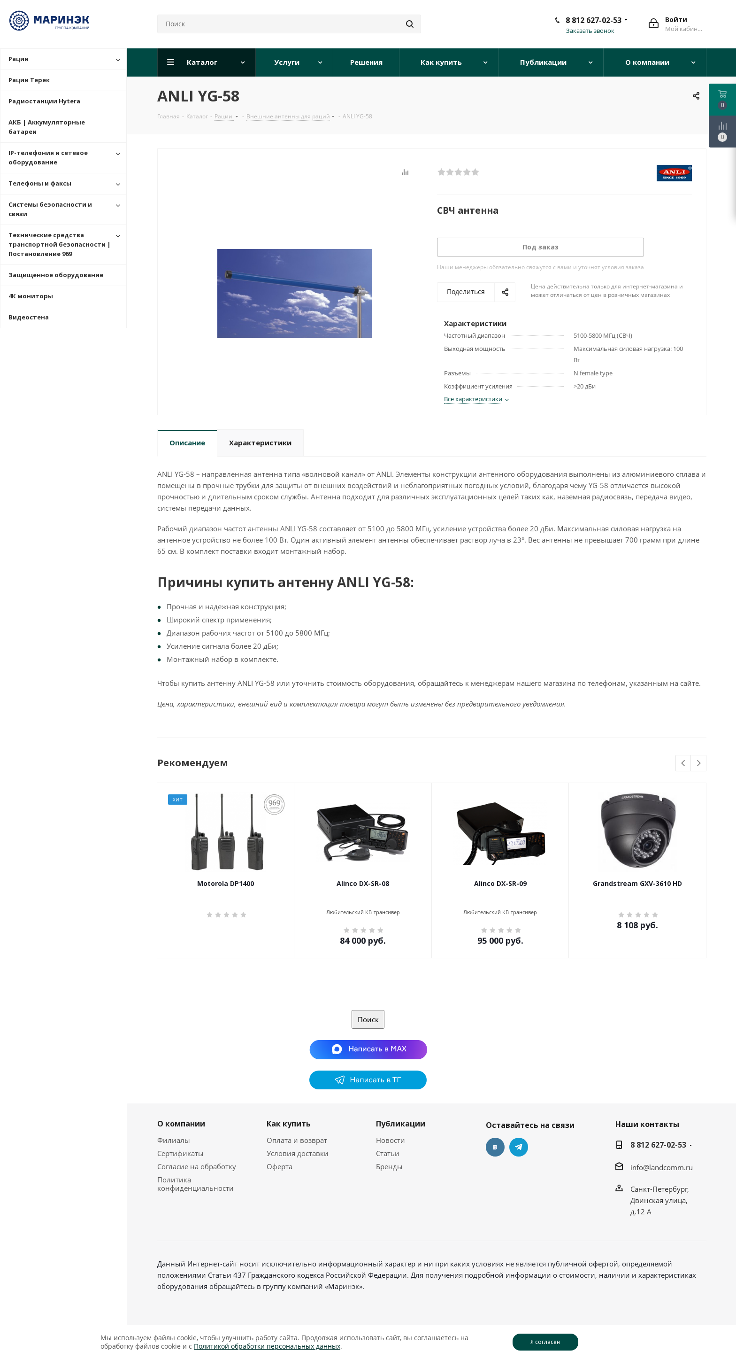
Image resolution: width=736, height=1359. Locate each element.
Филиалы (173, 1140)
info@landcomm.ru (661, 1167)
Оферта (279, 1166)
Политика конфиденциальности (195, 1184)
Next (698, 763)
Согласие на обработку (196, 1166)
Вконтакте (495, 1147)
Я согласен (545, 1342)
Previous (683, 763)
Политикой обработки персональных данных (267, 1346)
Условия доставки (298, 1153)
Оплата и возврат (297, 1140)
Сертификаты (180, 1153)
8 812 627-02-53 (593, 20)
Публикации (400, 1123)
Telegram (518, 1147)
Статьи (387, 1153)
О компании (181, 1123)
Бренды (389, 1166)
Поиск (368, 1019)
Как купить (289, 1123)
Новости (390, 1140)
